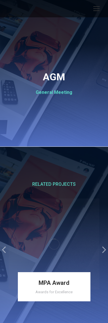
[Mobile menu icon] (96, 8)
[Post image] (54, 243)
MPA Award (54, 282)
